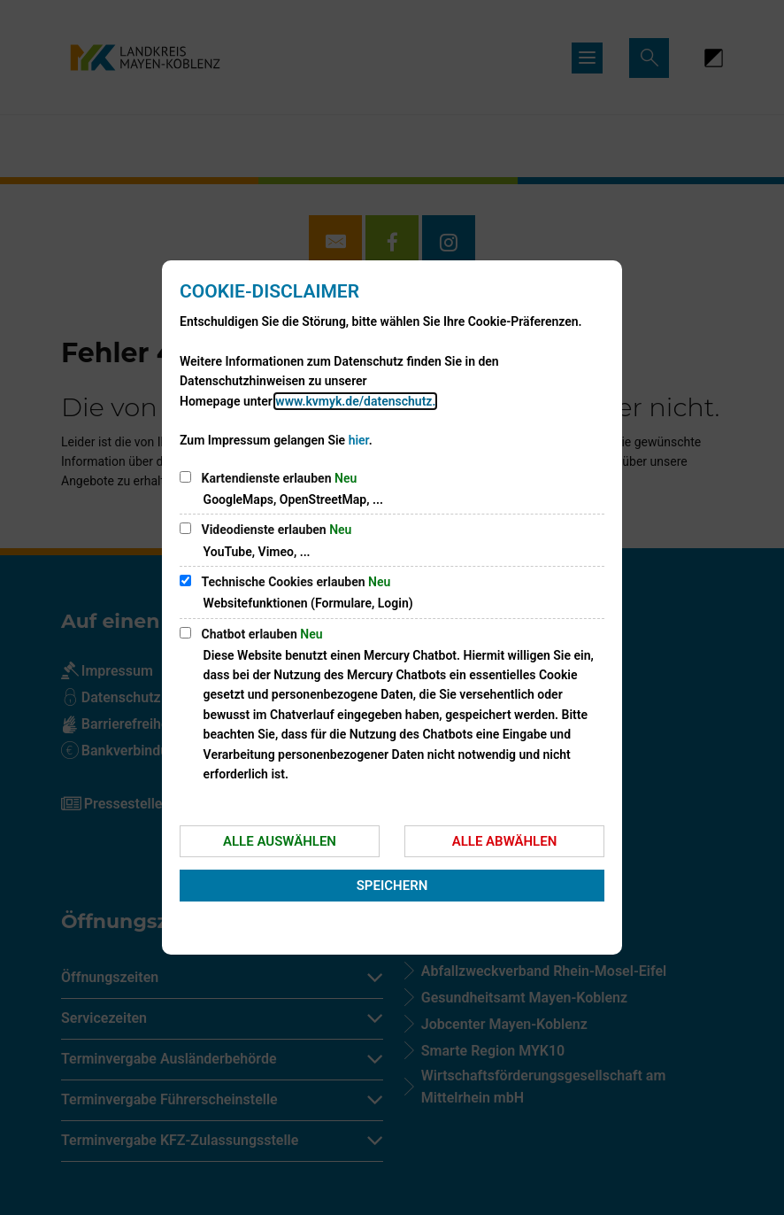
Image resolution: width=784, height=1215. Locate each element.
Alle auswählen (279, 841)
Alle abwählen (504, 841)
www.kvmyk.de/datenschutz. (355, 401)
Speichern (392, 886)
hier (359, 440)
